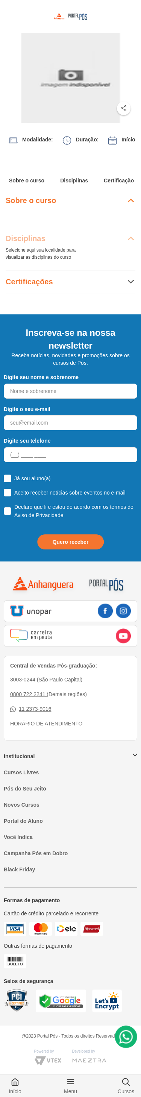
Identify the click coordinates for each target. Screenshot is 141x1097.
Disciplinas (74, 181)
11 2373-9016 (30, 709)
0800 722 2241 (28, 694)
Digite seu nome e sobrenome (41, 377)
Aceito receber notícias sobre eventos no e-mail (70, 493)
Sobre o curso (26, 181)
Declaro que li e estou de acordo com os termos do (73, 511)
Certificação (119, 181)
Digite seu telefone (27, 441)
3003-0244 (23, 680)
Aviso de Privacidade (38, 515)
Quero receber (71, 542)
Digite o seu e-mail (27, 409)
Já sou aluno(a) (32, 478)
